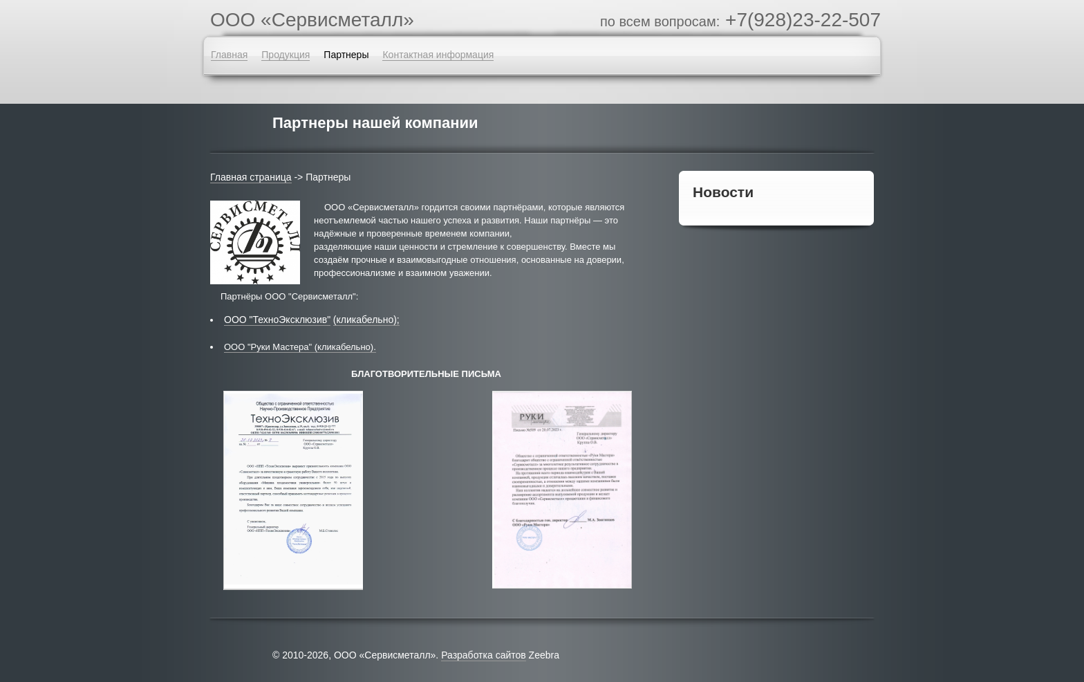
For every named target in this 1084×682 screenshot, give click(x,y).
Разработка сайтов (483, 655)
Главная (229, 54)
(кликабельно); (366, 319)
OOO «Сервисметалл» (312, 19)
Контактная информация (438, 54)
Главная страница (251, 177)
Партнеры (346, 54)
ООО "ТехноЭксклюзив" (277, 319)
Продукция (285, 54)
